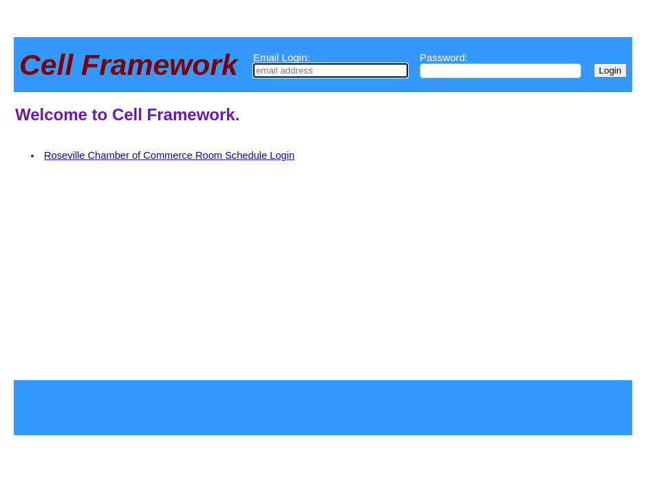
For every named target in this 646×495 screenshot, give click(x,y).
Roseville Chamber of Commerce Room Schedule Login (169, 155)
